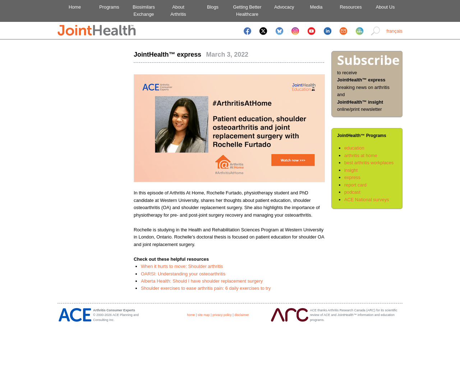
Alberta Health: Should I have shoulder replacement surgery (202, 281)
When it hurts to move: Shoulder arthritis (182, 266)
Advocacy (282, 7)
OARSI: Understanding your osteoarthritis (183, 274)
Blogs (212, 7)
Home (75, 7)
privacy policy (222, 315)
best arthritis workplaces (369, 162)
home (191, 315)
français (394, 31)
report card (355, 185)
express (352, 177)
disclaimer (241, 315)
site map (204, 315)
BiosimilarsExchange (144, 10)
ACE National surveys (366, 199)
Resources (351, 7)
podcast (352, 192)
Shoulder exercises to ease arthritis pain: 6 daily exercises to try (206, 288)
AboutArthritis (178, 10)
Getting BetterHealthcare (247, 10)
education (354, 148)
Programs (109, 7)
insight (351, 170)
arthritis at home (360, 155)
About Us (385, 7)
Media (316, 7)
